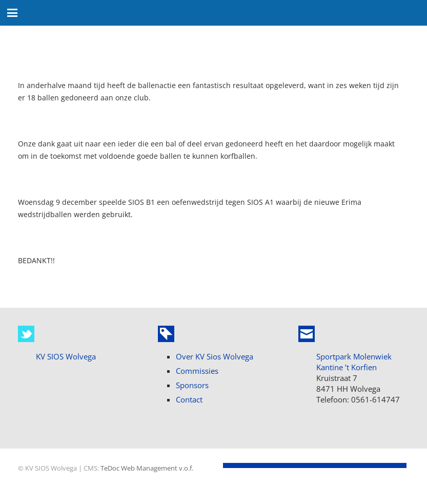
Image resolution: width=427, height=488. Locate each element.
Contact (189, 399)
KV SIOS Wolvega (66, 356)
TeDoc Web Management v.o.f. (146, 468)
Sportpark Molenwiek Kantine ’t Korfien (354, 361)
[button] (12, 13)
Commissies (197, 371)
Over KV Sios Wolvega (214, 356)
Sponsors (192, 385)
